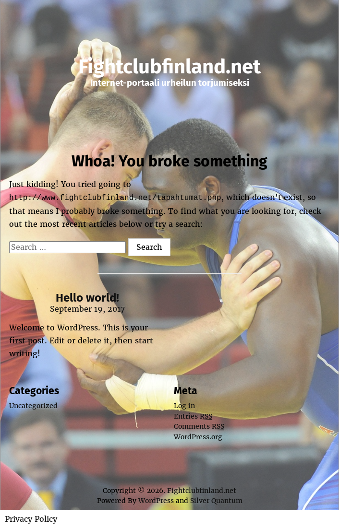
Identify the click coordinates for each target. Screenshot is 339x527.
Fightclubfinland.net (169, 67)
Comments (199, 425)
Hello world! (87, 297)
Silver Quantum (216, 499)
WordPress (156, 499)
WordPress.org (198, 436)
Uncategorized (33, 404)
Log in (184, 404)
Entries (193, 415)
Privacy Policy (31, 518)
